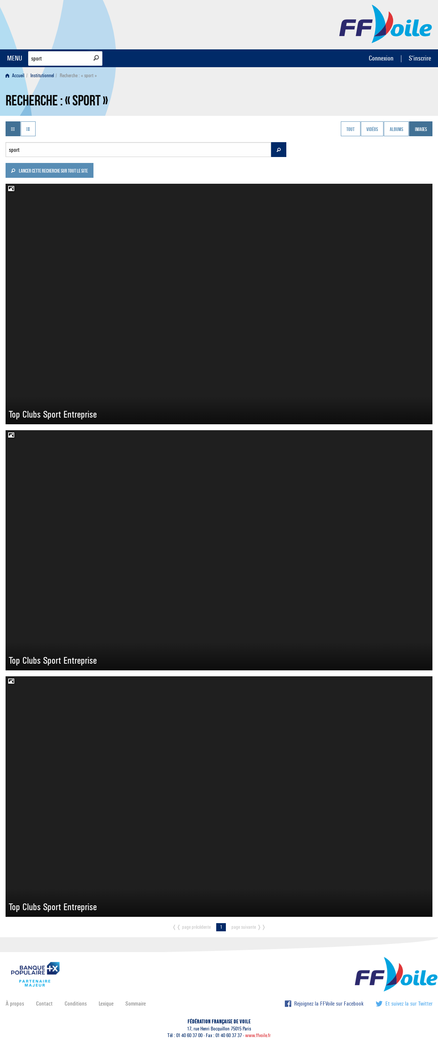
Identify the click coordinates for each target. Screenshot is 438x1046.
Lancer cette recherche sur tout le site (49, 171)
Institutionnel (42, 75)
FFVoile (385, 23)
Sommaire (135, 1003)
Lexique (106, 1003)
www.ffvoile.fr (258, 1035)
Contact (44, 1003)
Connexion (381, 58)
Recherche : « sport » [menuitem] (78, 75)
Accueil (15, 75)
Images (421, 129)
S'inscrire (420, 58)
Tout (350, 129)
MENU (14, 58)
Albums (396, 129)
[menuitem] (16, 75)
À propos (15, 1003)
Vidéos (372, 129)
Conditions (76, 1003)
